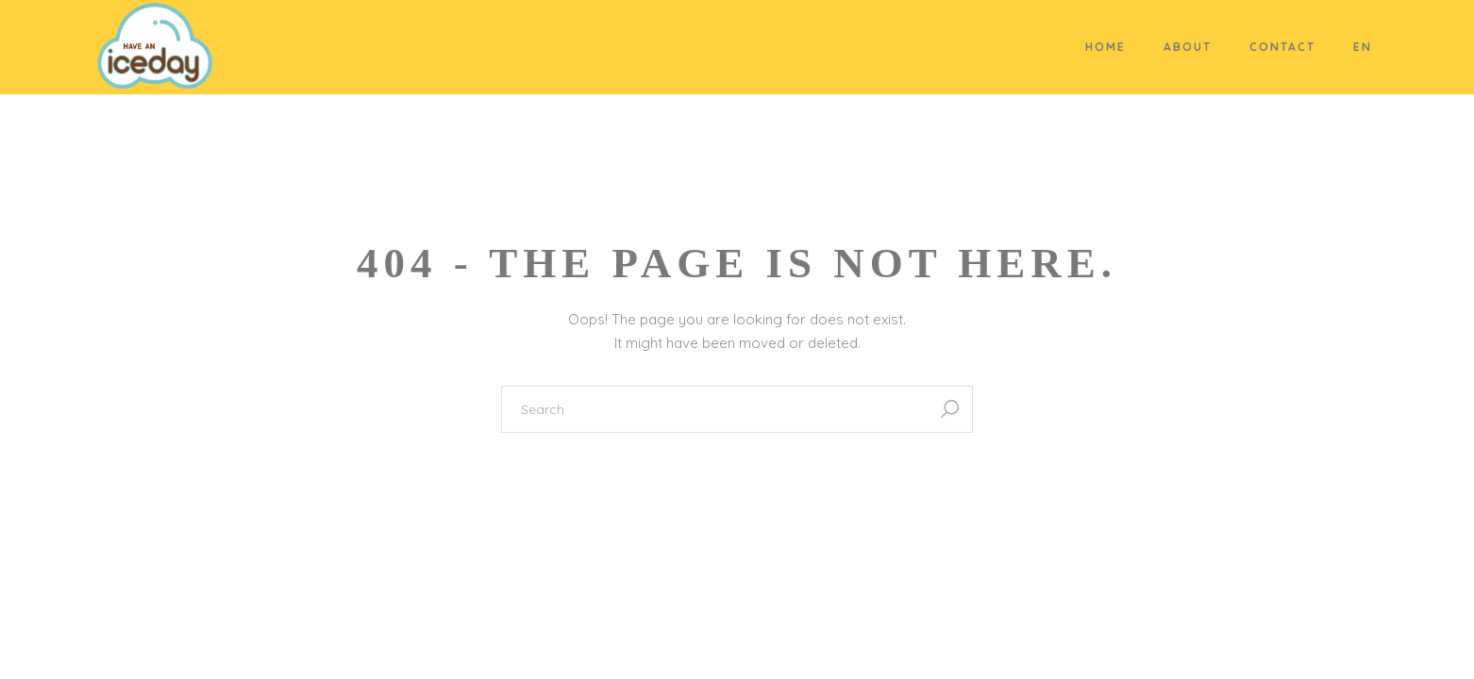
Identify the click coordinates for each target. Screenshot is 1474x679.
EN (1362, 47)
